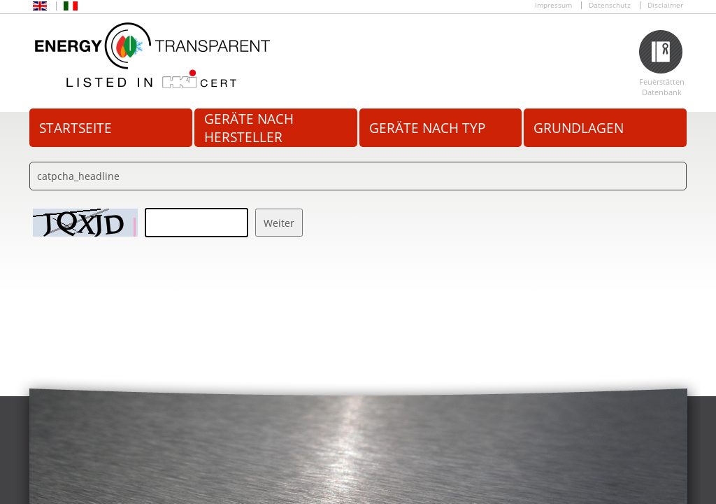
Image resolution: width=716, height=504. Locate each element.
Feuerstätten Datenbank (662, 86)
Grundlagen (579, 128)
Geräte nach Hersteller (249, 128)
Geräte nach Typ (427, 128)
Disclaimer (665, 5)
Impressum (553, 5)
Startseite (75, 128)
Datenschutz (610, 5)
